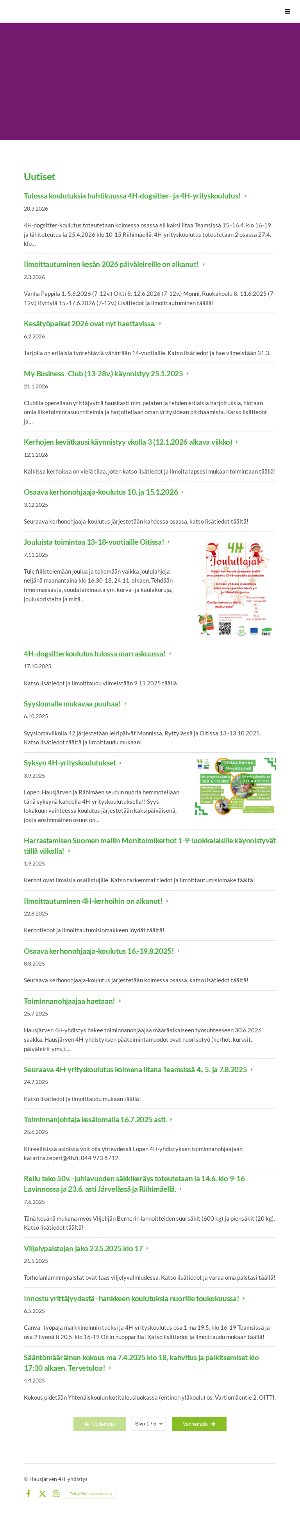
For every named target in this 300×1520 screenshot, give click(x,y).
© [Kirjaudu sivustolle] (26, 1478)
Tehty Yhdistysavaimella (91, 1493)
